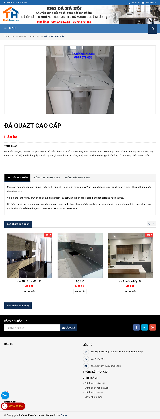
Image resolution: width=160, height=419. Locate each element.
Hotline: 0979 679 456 (15, 3)
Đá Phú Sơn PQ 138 (130, 281)
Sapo (64, 415)
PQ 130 (80, 281)
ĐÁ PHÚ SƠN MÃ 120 (29, 281)
